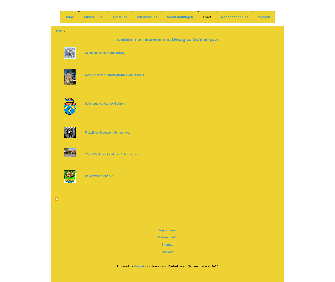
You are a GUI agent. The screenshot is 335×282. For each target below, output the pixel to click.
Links (207, 17)
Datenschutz (167, 237)
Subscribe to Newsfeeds (56, 199)
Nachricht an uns (234, 17)
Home (69, 17)
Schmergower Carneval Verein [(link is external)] (105, 103)
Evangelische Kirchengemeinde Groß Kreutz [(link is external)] (115, 74)
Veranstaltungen (180, 17)
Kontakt (167, 251)
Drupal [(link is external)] (139, 266)
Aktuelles (119, 17)
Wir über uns (147, 17)
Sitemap (167, 244)
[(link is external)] (108, 132)
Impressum (167, 230)
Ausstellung (93, 17)
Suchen (264, 17)
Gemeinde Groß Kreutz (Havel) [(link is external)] (105, 53)
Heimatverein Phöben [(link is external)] (99, 176)
